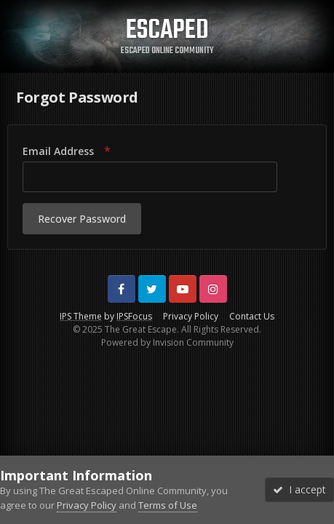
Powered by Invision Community (167, 342)
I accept (299, 489)
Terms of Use (167, 505)
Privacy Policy (190, 316)
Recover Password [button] (82, 219)
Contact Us (251, 316)
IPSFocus (134, 316)
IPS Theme (81, 316)
